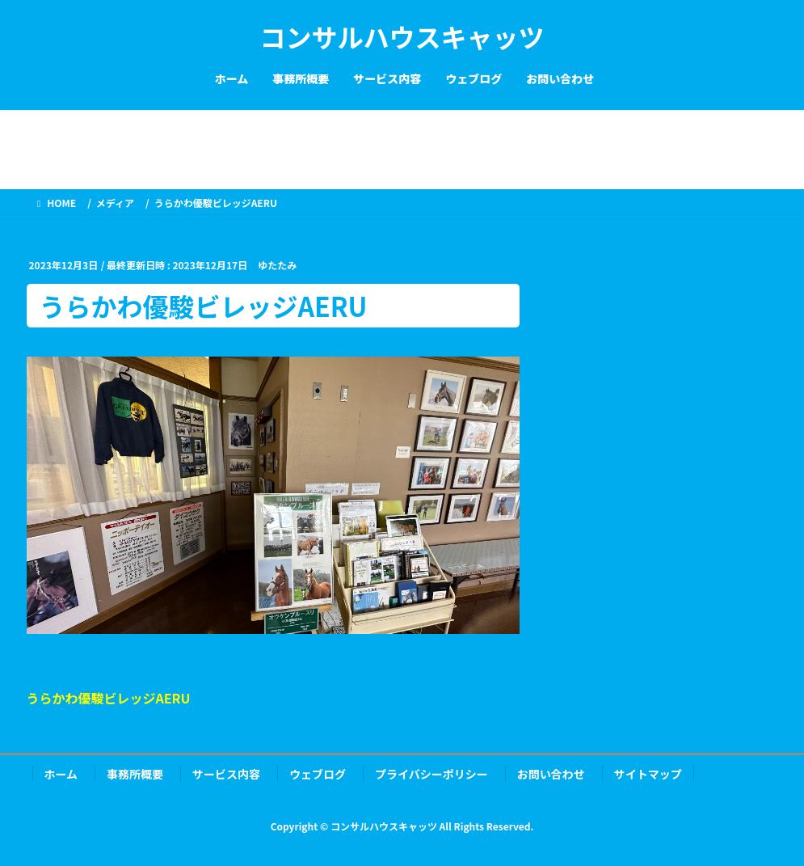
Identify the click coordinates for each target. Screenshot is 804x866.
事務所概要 (135, 774)
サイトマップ (648, 774)
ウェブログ (317, 774)
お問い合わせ (551, 774)
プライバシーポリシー (431, 774)
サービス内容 (226, 774)
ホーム (61, 774)
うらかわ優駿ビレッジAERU (109, 698)
